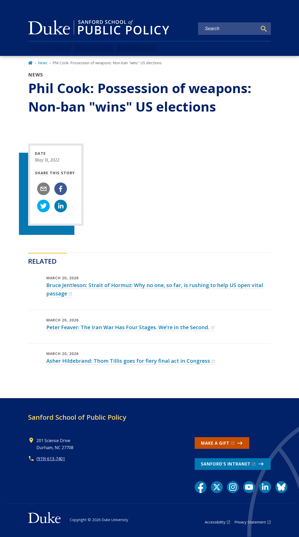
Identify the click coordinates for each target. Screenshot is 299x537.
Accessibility (215, 522)
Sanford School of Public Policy (77, 417)
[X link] (217, 487)
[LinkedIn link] (265, 487)
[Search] (264, 29)
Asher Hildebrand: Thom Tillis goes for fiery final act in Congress (128, 360)
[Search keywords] (227, 28)
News (42, 62)
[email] (43, 188)
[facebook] (60, 188)
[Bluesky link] (281, 487)
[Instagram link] (233, 487)
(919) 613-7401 (50, 459)
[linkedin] (60, 205)
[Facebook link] (201, 487)
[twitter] (43, 205)
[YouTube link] (249, 487)
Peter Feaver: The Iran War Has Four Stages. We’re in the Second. (127, 327)
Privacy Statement (250, 522)
